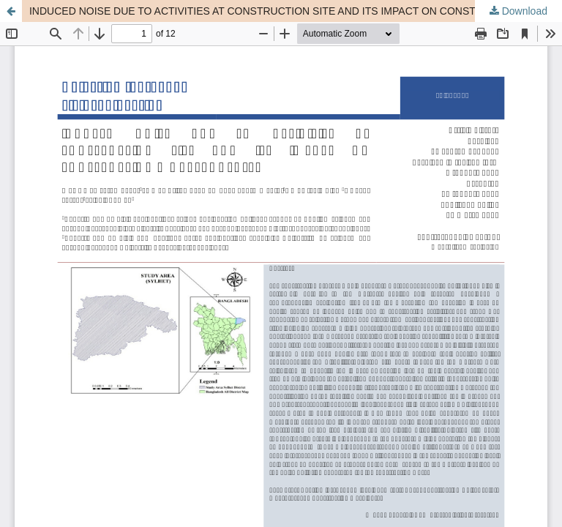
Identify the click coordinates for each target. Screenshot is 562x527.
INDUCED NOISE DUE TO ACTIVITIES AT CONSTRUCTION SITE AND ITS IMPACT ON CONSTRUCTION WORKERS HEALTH (295, 11)
